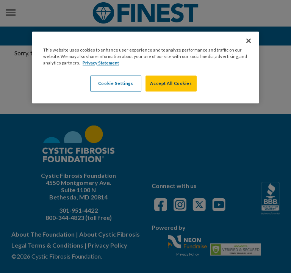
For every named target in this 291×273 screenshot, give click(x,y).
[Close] (248, 40)
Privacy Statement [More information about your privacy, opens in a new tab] (101, 63)
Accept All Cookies (171, 83)
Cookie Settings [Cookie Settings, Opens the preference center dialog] (115, 83)
